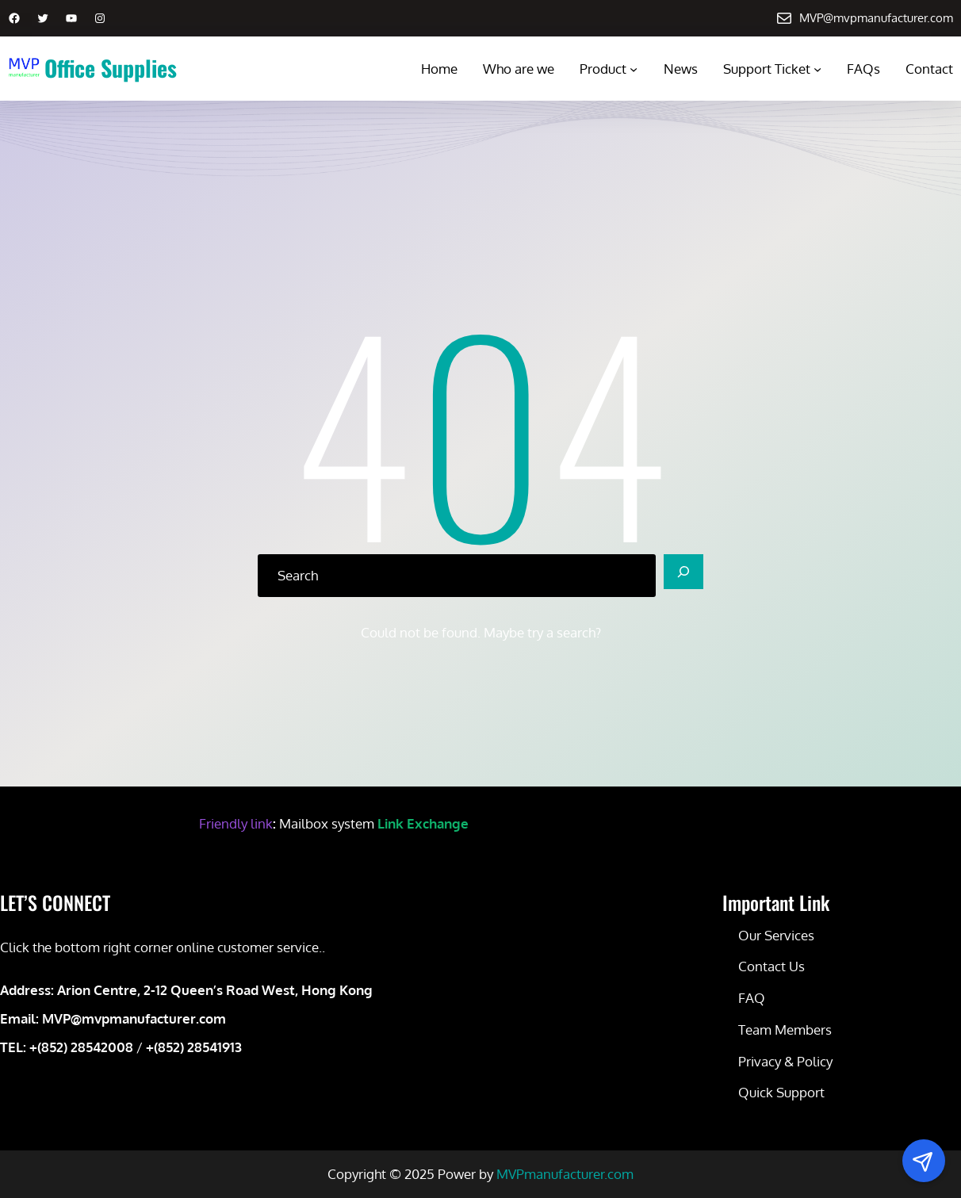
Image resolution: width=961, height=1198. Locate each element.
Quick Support (781, 1092)
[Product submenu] (633, 69)
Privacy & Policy (785, 1061)
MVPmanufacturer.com (565, 1173)
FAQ (751, 997)
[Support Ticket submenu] (817, 69)
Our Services (776, 935)
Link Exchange (423, 823)
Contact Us (771, 966)
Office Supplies (110, 68)
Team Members (785, 1029)
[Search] (683, 571)
